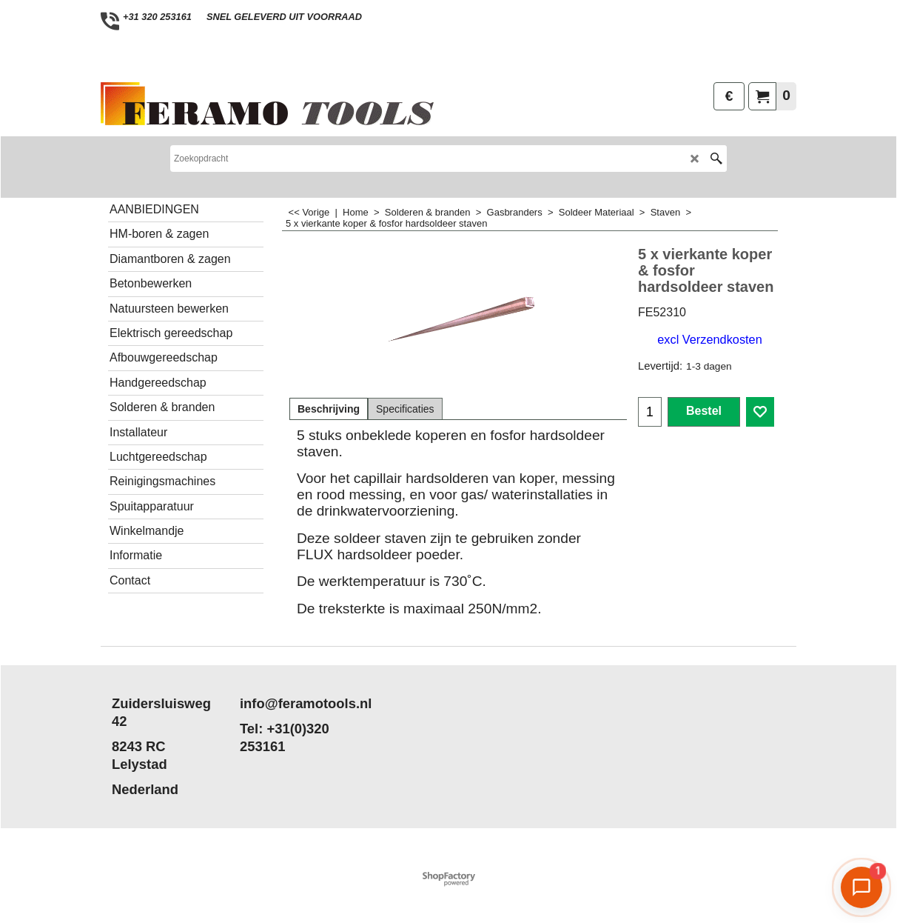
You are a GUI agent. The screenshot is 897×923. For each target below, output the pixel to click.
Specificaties (405, 409)
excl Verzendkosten (709, 339)
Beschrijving (329, 409)
